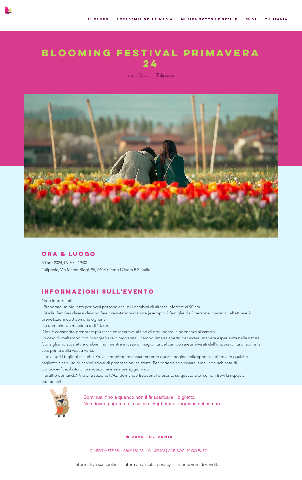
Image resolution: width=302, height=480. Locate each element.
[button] (98, 19)
